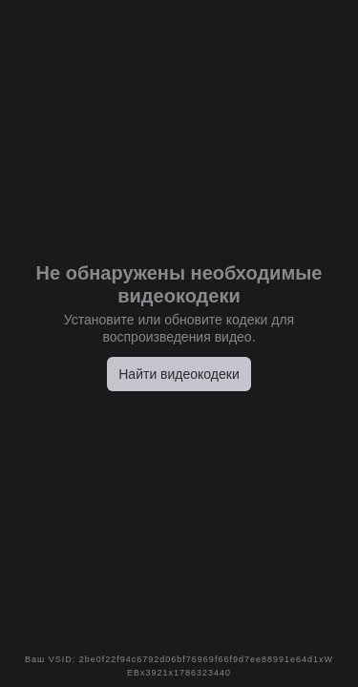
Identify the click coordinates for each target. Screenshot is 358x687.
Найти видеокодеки (179, 374)
